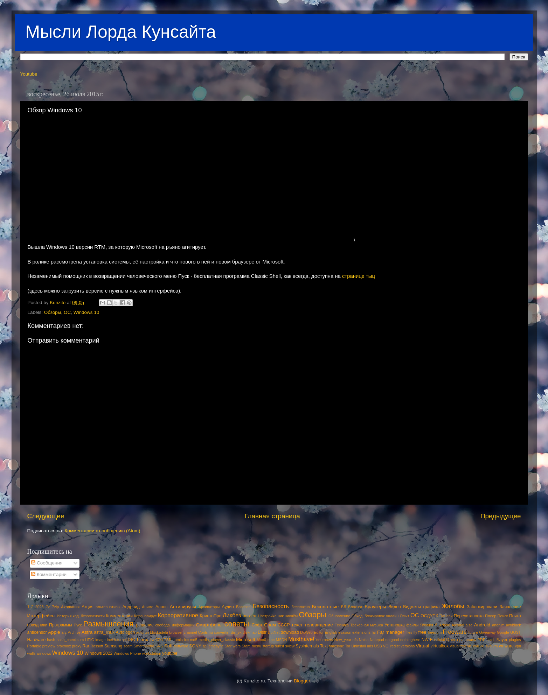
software (181, 646)
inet (110, 640)
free (422, 632)
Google (503, 632)
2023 (39, 607)
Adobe (444, 625)
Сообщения (46, 563)
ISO (132, 639)
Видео (394, 606)
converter (222, 632)
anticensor (37, 632)
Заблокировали (482, 606)
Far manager (390, 632)
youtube (169, 653)
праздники (37, 625)
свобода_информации (174, 625)
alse (469, 625)
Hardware (36, 639)
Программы (60, 625)
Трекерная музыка (366, 625)
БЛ (343, 607)
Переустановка (469, 615)
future (473, 632)
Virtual (422, 645)
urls (370, 646)
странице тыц (358, 276)
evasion (344, 632)
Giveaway (487, 632)
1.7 (30, 606)
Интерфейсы (41, 615)
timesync (336, 646)
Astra (87, 632)
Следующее (45, 516)
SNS (159, 646)
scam (128, 646)
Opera (452, 639)
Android (482, 624)
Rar (85, 646)
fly (415, 632)
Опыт (404, 616)
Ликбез (232, 615)
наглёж (250, 615)
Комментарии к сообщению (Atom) (102, 530)
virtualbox (439, 646)
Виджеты (412, 606)
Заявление (510, 606)
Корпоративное (178, 615)
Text (324, 646)
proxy (76, 646)
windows (44, 653)
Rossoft (96, 646)
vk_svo (486, 646)
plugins (515, 640)
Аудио (228, 606)
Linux (142, 639)
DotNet (274, 632)
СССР (284, 625)
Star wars (233, 646)
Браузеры (375, 606)
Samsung (113, 646)
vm (495, 646)
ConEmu (205, 632)
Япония (426, 625)
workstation (151, 653)
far (374, 632)
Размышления (108, 623)
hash (51, 640)
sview (289, 646)
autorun (142, 632)
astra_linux (104, 632)
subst (279, 646)
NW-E (427, 639)
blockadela (159, 632)
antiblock (513, 625)
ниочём (291, 616)
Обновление (339, 616)
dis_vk (236, 632)
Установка (394, 625)
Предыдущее (500, 516)
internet (120, 640)
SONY (195, 646)
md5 (193, 640)
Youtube (28, 74)
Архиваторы (209, 607)
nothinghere (410, 640)
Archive (74, 632)
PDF (481, 640)
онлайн (392, 616)
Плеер (490, 616)
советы (236, 623)
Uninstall (358, 646)
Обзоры (52, 312)
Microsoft (245, 639)
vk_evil (473, 646)
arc (64, 632)
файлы (412, 625)
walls (31, 653)
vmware (506, 646)
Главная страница (272, 516)
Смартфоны (209, 624)
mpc (271, 640)
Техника (342, 625)
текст (297, 624)
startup (268, 646)
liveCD (155, 640)
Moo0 (261, 640)
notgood (392, 640)
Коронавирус (145, 616)
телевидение (319, 624)
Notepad (377, 640)
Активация (70, 607)
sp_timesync (212, 646)
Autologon (125, 632)
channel (190, 632)
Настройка (267, 616)
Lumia (178, 640)
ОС (67, 312)
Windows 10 (86, 312)
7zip (55, 607)
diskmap (250, 632)
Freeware (455, 632)
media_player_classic (217, 640)
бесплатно (301, 607)
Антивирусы (183, 606)
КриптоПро (211, 615)
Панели (446, 616)
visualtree (458, 646)
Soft (168, 645)
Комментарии (49, 574)
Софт (257, 625)
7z (48, 607)
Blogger (302, 680)
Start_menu (251, 646)
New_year (343, 640)
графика (431, 606)
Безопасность (271, 606)
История (64, 616)
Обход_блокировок (368, 616)
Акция (87, 606)
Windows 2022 (99, 653)
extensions (361, 632)
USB (378, 646)
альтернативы (108, 607)
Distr (262, 632)
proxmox (63, 646)
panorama (468, 640)
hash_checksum (70, 640)
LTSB (166, 640)
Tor (347, 646)
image (100, 640)
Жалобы (453, 606)
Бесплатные (325, 606)
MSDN (281, 640)
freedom (435, 632)
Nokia (364, 640)
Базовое (243, 607)
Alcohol (458, 625)
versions (408, 646)
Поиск (503, 616)
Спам (270, 624)
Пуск (78, 625)
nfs (355, 640)
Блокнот (355, 607)
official (439, 640)
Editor (319, 632)
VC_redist (391, 646)
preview (48, 646)
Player (501, 639)
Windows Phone (127, 653)
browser (175, 632)
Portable (34, 646)
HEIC (89, 640)
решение (145, 625)
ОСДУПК (429, 615)
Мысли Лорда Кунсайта (121, 32)
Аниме (147, 607)
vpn (518, 646)
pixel (490, 640)
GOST (515, 632)
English (331, 632)
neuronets (324, 640)
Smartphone (144, 646)
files (408, 632)
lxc (186, 640)
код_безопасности (89, 616)
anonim (498, 625)
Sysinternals (307, 646)
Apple (54, 632)
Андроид (131, 606)
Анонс (161, 606)
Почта (515, 615)
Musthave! (301, 639)
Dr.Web (306, 632)
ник (281, 616)
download (290, 632)
